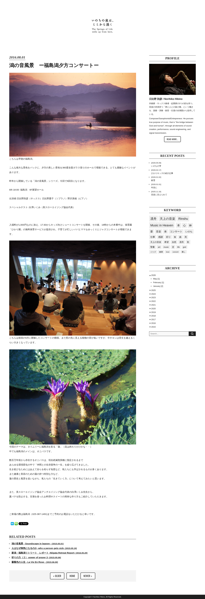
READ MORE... (172, 139)
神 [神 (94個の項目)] (190, 225)
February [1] (158, 282)
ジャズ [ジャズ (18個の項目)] (153, 252)
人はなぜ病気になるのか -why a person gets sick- (44, 548)
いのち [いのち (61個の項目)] (188, 231)
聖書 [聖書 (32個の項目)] (152, 247)
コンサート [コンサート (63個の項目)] (176, 231)
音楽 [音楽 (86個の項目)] (158, 231)
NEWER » (88, 576)
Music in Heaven (161, 225)
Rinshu (183, 218)
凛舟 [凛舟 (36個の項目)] (181, 242)
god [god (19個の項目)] (184, 247)
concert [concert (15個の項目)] (175, 252)
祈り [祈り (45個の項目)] (168, 237)
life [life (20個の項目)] (178, 247)
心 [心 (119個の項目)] (184, 225)
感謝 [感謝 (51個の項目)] (160, 237)
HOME (72, 576)
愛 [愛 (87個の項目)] (151, 231)
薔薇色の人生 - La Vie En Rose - (35, 562)
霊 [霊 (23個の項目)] (173, 247)
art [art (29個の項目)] (159, 247)
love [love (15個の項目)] (167, 252)
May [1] (156, 279)
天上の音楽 (167, 218)
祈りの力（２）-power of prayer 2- (36, 557)
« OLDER (57, 576)
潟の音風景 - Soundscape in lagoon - (38, 543)
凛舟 (153, 218)
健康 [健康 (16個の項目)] (161, 252)
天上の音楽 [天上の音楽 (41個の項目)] (155, 242)
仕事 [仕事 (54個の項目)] (152, 237)
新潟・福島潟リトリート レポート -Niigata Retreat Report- (49, 552)
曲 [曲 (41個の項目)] (180, 237)
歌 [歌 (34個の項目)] (188, 242)
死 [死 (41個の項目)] (186, 237)
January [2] (158, 286)
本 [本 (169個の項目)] (178, 225)
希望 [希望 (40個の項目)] (166, 242)
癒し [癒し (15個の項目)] (183, 252)
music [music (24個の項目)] (166, 247)
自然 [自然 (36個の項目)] (174, 242)
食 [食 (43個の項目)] (175, 237)
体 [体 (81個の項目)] (165, 231)
